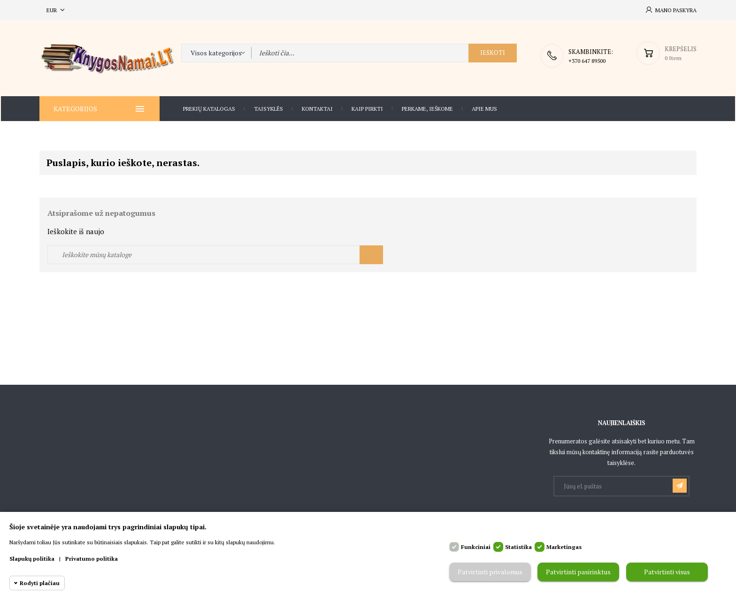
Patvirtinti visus (667, 572)
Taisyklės (268, 108)
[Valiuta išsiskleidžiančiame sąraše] (56, 10)
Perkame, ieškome (427, 108)
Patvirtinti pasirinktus (578, 572)
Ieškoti (492, 55)
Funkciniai (476, 546)
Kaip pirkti (367, 108)
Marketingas (564, 546)
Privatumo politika (91, 558)
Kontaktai (317, 108)
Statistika (518, 546)
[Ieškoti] (215, 253)
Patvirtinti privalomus (490, 572)
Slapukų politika (31, 558)
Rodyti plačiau (40, 583)
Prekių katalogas (209, 108)
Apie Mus (484, 108)
